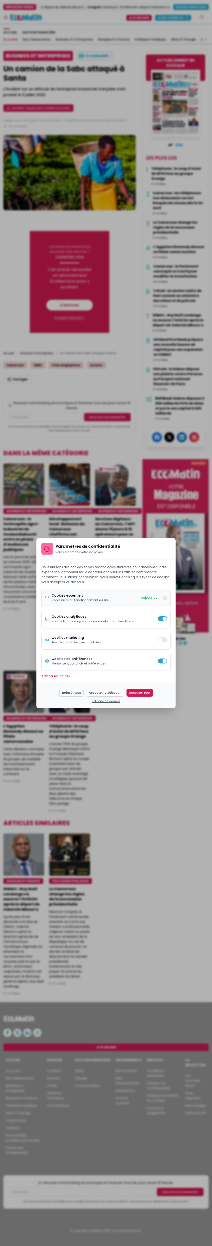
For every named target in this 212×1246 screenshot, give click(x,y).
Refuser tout (71, 693)
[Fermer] (168, 545)
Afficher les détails (55, 676)
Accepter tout (139, 693)
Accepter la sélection (105, 693)
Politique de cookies (106, 701)
